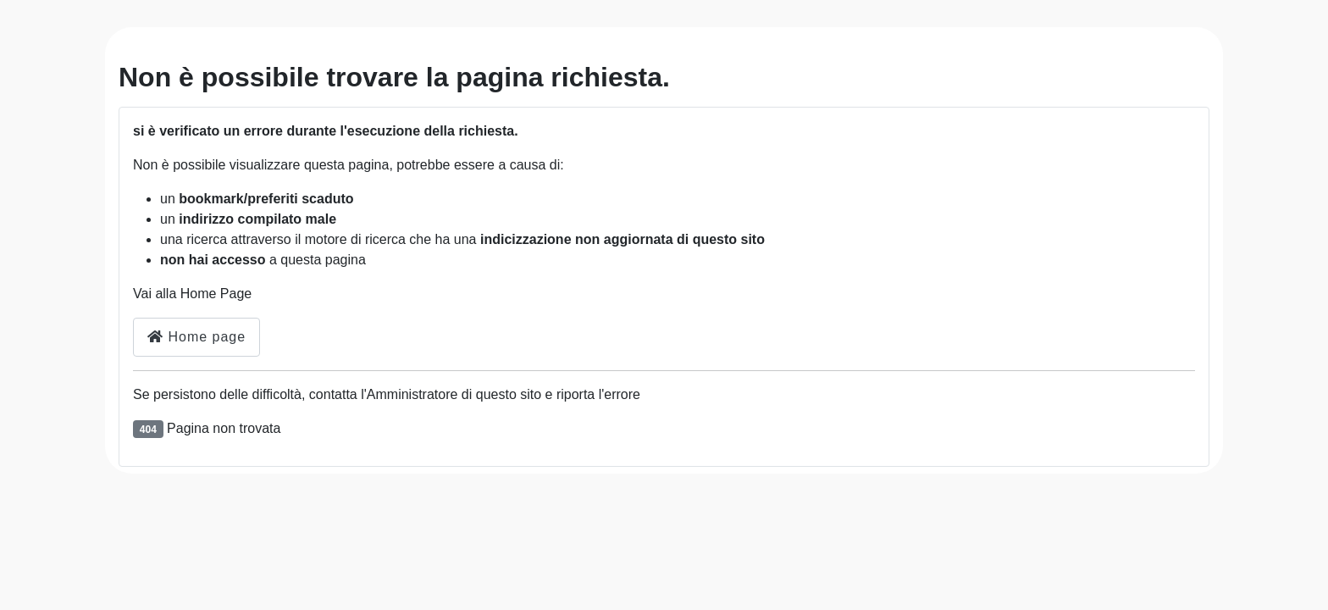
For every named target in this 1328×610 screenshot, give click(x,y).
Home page (196, 337)
